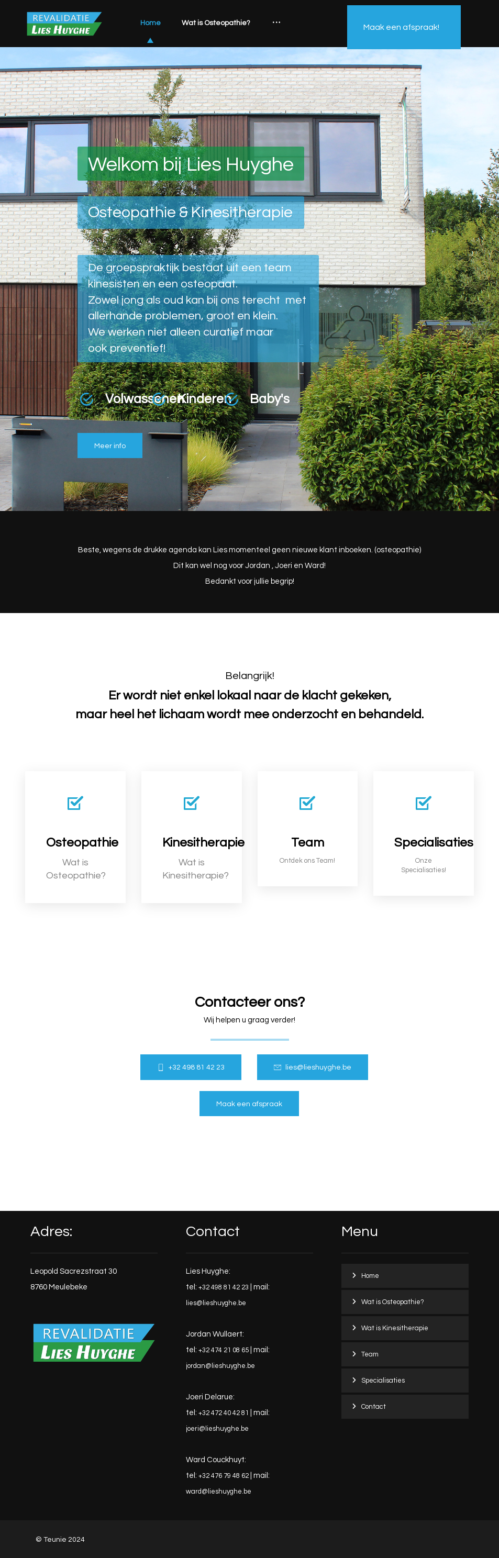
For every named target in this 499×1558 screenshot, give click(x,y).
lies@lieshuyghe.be (216, 1303)
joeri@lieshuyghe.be (217, 1428)
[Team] (308, 828)
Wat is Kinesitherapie (394, 1328)
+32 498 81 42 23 (223, 1287)
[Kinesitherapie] (191, 837)
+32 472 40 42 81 (223, 1413)
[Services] (423, 833)
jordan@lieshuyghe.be (220, 1366)
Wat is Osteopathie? (392, 1302)
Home (370, 1275)
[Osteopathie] (109, 446)
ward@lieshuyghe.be (218, 1491)
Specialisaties (383, 1380)
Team (370, 1354)
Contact (373, 1406)
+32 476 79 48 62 (223, 1475)
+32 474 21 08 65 (223, 1350)
